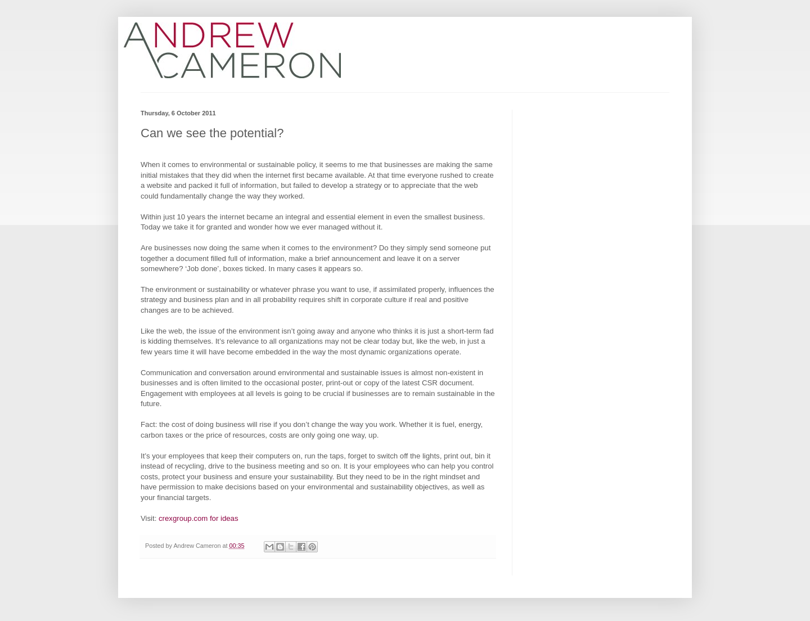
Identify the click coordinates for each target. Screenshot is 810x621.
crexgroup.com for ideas (198, 518)
